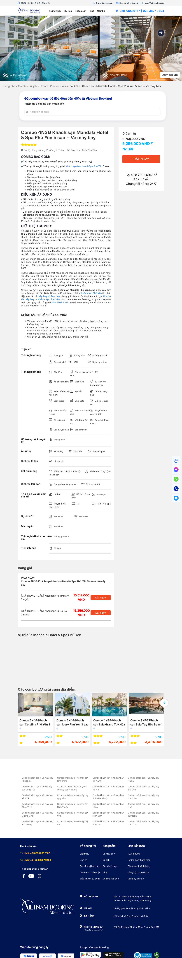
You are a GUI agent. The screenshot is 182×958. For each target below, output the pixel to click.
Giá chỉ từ (129, 133)
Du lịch (68, 11)
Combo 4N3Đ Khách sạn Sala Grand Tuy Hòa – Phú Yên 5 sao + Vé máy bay (135, 723)
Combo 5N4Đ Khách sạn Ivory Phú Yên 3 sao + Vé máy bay (98, 723)
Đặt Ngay (141, 159)
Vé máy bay (55, 11)
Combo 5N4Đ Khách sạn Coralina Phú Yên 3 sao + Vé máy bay (61, 723)
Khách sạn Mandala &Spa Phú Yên (84, 166)
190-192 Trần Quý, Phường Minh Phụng (132, 900)
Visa (91, 11)
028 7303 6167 (127, 10)
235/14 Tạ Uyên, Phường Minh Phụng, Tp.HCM (136, 927)
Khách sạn (80, 11)
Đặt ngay (100, 597)
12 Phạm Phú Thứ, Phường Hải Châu (131, 916)
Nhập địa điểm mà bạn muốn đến (44, 103)
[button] (161, 33)
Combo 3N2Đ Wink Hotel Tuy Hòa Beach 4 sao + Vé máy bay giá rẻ (24, 723)
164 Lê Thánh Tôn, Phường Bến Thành (132, 896)
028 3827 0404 (153, 10)
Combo (101, 11)
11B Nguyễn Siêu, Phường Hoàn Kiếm (132, 908)
